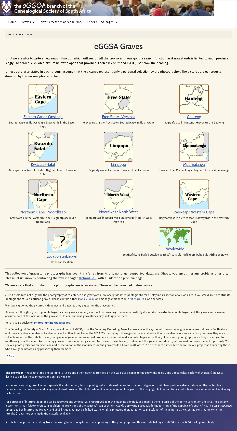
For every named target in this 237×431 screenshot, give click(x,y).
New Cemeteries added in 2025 (61, 22)
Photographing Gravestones (52, 322)
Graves (26, 22)
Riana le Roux (86, 299)
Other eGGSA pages (100, 22)
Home (12, 22)
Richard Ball (87, 278)
